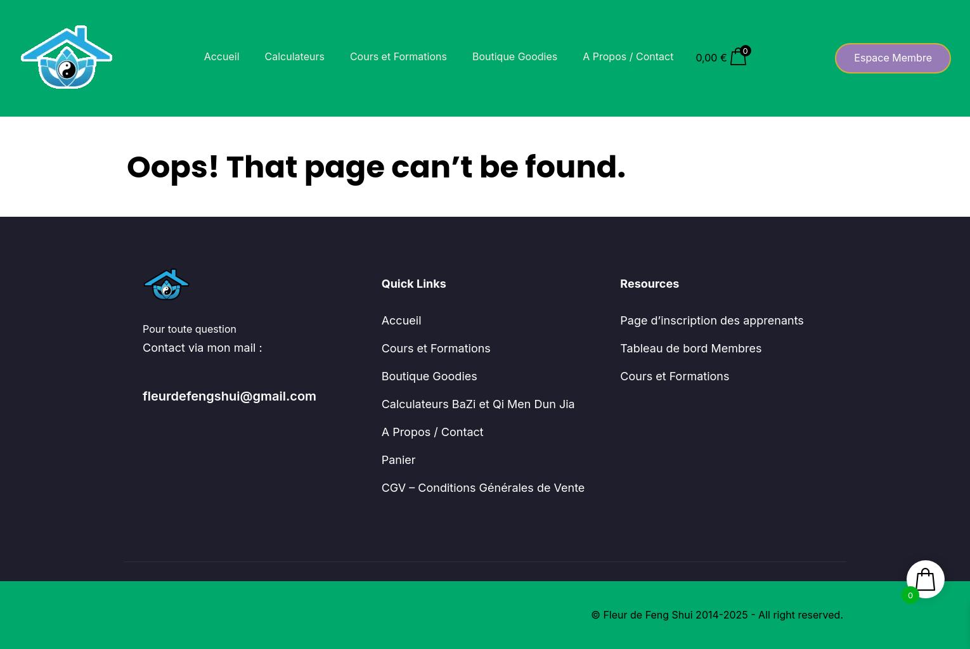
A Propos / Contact (628, 56)
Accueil (222, 56)
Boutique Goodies (514, 56)
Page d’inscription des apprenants (712, 320)
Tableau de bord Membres (690, 348)
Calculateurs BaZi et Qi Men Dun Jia (478, 404)
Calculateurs (295, 56)
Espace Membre (893, 57)
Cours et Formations (398, 56)
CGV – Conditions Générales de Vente (483, 487)
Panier (399, 459)
